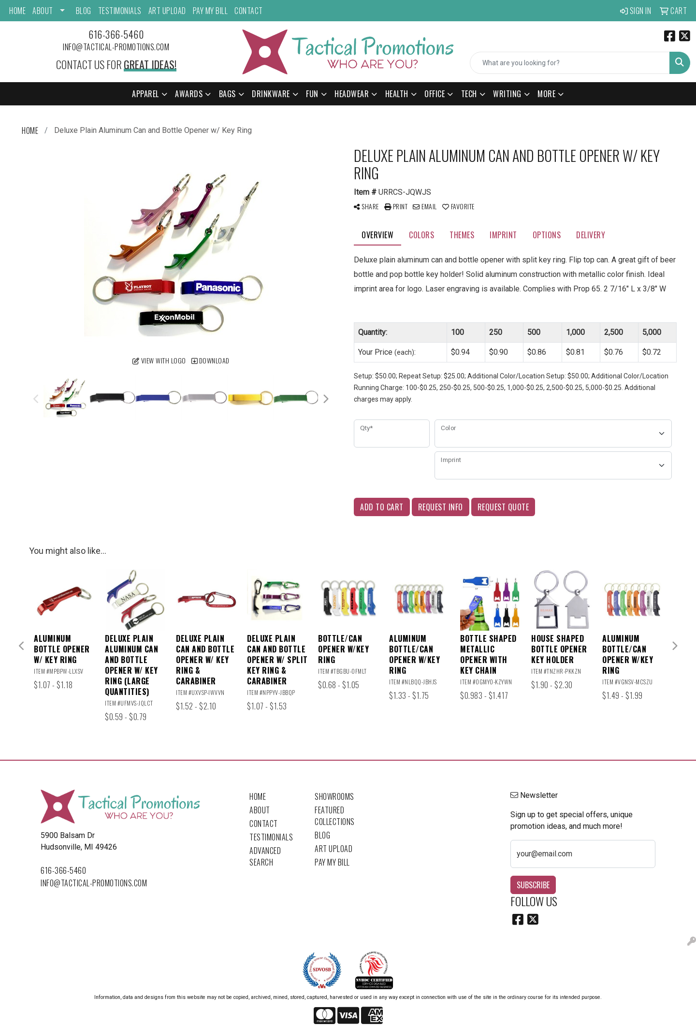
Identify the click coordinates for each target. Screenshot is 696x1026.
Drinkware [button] (271, 94)
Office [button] (434, 94)
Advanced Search (265, 856)
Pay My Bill (210, 10)
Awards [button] (189, 94)
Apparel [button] (145, 94)
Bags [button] (227, 94)
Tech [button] (469, 94)
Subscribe (533, 885)
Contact (248, 10)
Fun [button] (312, 94)
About (42, 10)
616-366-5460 (116, 34)
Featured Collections (335, 815)
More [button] (546, 94)
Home (17, 10)
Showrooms (334, 796)
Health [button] (396, 94)
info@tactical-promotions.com (116, 47)
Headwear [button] (351, 94)
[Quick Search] (570, 63)
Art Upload (167, 10)
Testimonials (120, 10)
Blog (83, 10)
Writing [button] (507, 94)
